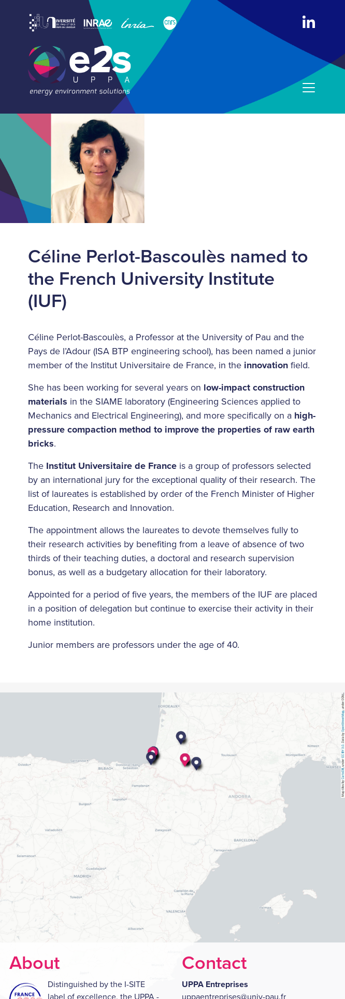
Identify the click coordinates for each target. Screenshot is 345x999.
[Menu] (305, 87)
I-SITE (134, 984)
